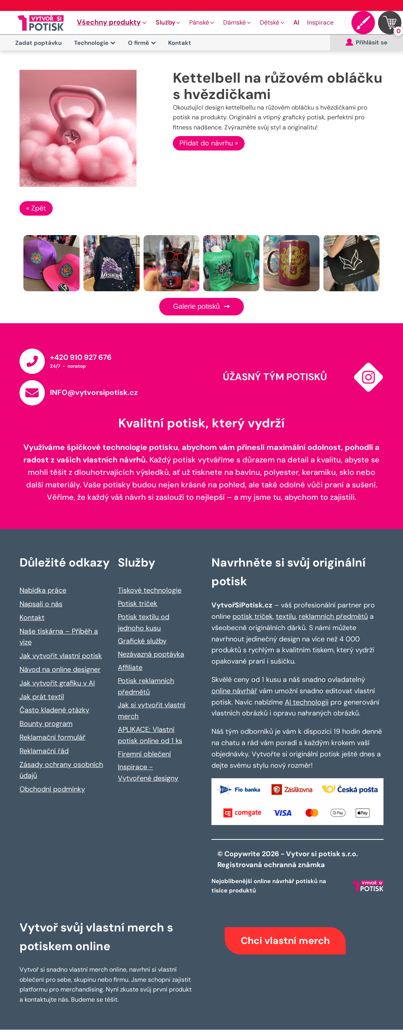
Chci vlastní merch (285, 940)
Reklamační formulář (52, 737)
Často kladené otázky (54, 710)
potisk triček (253, 616)
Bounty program (46, 723)
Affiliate (130, 667)
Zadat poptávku (38, 43)
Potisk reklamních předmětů (146, 686)
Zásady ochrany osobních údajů (61, 770)
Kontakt (179, 43)
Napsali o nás (41, 604)
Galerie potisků (201, 306)
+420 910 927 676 (81, 357)
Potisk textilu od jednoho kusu (143, 622)
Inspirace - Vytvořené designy (148, 772)
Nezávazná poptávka (151, 654)
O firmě (142, 43)
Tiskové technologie (149, 590)
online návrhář (234, 691)
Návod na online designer (60, 669)
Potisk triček (137, 603)
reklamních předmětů (333, 616)
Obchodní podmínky (52, 789)
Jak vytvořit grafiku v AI (57, 683)
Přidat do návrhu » (208, 143)
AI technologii (306, 702)
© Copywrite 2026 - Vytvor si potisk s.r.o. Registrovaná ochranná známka (288, 859)
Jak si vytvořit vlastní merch (151, 710)
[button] (112, 23)
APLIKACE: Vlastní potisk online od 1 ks (150, 735)
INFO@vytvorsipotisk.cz (94, 392)
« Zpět (36, 208)
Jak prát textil (42, 696)
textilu (286, 616)
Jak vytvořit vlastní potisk (61, 655)
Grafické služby (142, 641)
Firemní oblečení (144, 754)
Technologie (94, 43)
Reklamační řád (44, 751)
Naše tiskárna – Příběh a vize (59, 637)
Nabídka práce (43, 590)
